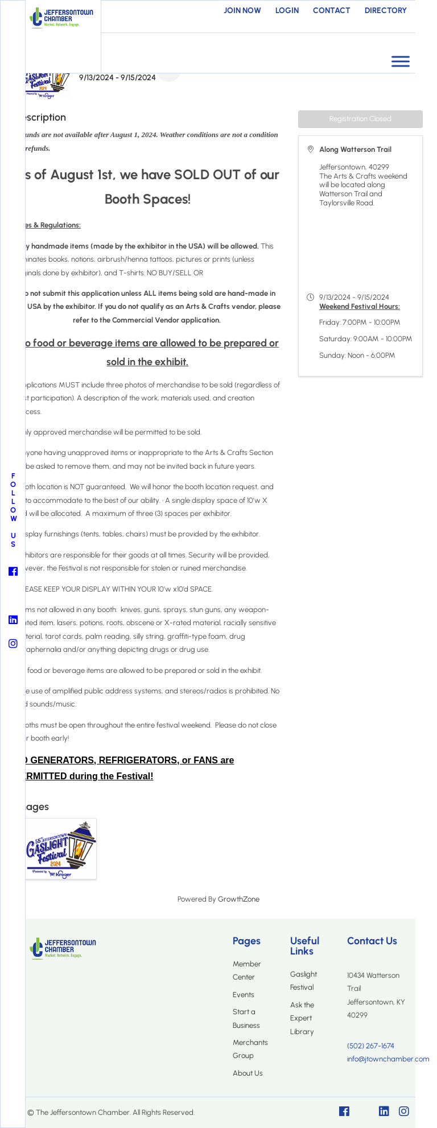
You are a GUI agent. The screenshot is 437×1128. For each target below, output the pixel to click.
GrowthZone (238, 899)
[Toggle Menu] (400, 61)
